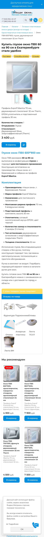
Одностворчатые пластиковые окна (17, 33)
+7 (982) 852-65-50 (9, 21)
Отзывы (35, 56)
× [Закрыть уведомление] (41, 4)
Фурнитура (9, 315)
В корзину (11, 145)
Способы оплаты (21, 56)
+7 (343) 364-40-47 (9, 19)
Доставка (7, 56)
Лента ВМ (9, 351)
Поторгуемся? (23, 144)
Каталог (15, 27)
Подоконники (21, 315)
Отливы (32, 315)
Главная (5, 27)
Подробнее (13, 524)
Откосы (9, 335)
